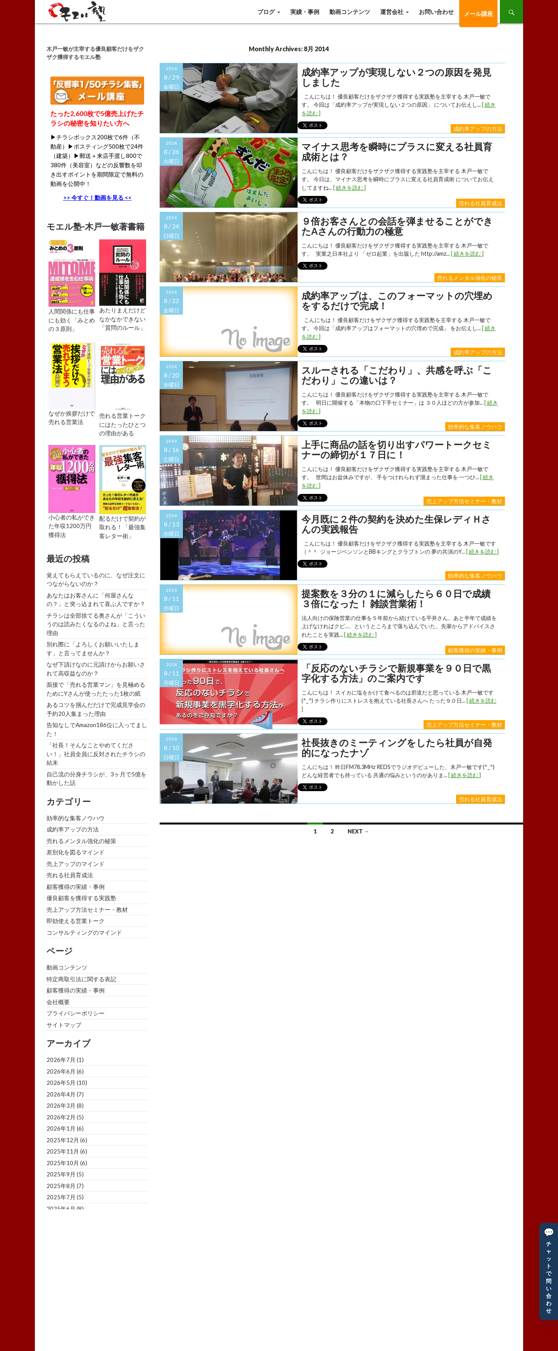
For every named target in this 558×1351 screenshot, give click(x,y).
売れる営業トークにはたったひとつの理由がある (122, 424)
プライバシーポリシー (75, 1013)
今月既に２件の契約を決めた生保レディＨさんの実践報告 (396, 524)
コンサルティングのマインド (84, 932)
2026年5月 (61, 1082)
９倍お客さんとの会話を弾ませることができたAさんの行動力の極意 (397, 226)
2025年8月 (61, 1185)
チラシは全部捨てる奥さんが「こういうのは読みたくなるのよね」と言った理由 (95, 624)
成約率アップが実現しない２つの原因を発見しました (396, 77)
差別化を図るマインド (75, 852)
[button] (548, 1271)
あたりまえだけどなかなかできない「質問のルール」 (122, 319)
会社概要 (58, 1001)
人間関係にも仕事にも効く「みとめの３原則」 (71, 320)
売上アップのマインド (75, 863)
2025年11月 (62, 1151)
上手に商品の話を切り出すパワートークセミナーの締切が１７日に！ (396, 450)
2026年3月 (61, 1105)
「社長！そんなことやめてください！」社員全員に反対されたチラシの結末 (95, 753)
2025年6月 (61, 1208)
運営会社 (391, 11)
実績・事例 (304, 11)
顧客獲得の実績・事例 (475, 650)
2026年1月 (61, 1128)
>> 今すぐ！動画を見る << (97, 197)
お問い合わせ (436, 11)
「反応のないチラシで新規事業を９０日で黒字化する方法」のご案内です (396, 673)
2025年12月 (62, 1139)
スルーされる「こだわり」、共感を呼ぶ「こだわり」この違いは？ (396, 375)
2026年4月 (61, 1094)
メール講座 (478, 13)
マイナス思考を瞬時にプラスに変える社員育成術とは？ (396, 152)
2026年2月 (61, 1117)
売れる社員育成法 (480, 203)
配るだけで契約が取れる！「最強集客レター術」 (122, 527)
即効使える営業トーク (75, 920)
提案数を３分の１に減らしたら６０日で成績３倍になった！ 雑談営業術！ (396, 599)
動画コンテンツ (349, 11)
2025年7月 (61, 1196)
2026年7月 (61, 1059)
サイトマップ (63, 1024)
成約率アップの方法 (477, 128)
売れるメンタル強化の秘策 (469, 277)
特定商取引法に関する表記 (81, 978)
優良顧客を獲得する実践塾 (81, 897)
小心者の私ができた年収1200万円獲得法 (71, 526)
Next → (358, 831)
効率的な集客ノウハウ (475, 426)
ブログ (266, 11)
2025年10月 (62, 1162)
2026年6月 (61, 1071)
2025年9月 (61, 1174)
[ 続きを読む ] (349, 187)
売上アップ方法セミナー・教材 (464, 501)
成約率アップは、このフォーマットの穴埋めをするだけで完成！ (397, 301)
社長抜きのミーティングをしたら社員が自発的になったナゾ (396, 748)
